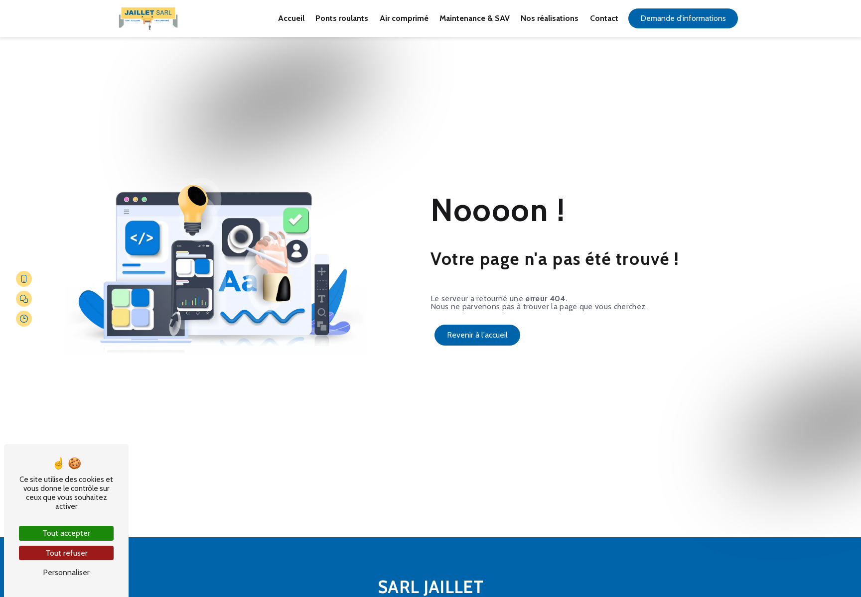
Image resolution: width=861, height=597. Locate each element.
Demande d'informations (683, 18)
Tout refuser (66, 553)
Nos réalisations (549, 18)
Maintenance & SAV (474, 18)
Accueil (291, 18)
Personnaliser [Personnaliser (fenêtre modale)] (66, 572)
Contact (604, 18)
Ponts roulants (341, 18)
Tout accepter (66, 533)
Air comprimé (404, 18)
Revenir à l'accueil (477, 335)
